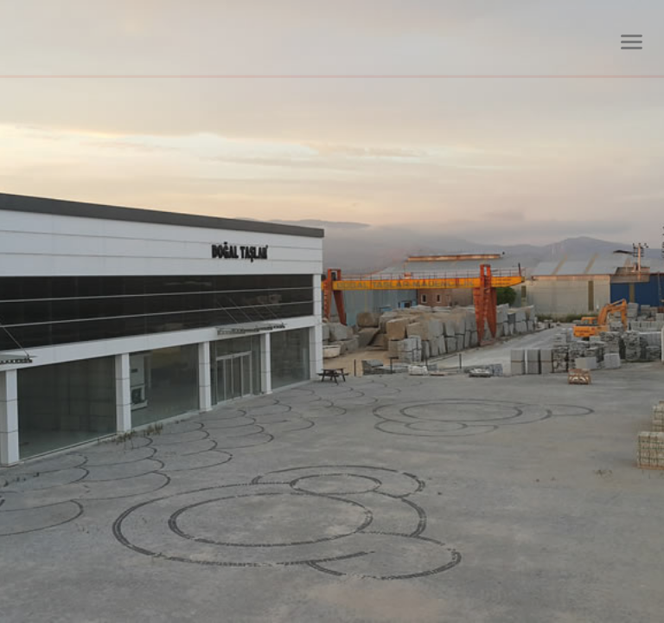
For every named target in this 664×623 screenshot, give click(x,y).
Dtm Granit (150, 39)
